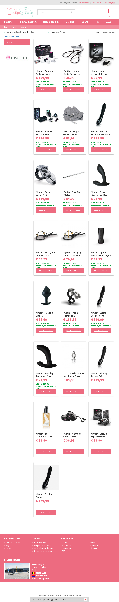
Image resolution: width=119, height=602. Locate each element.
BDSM (85, 21)
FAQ (63, 551)
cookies (63, 600)
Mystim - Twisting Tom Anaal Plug (44, 375)
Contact (65, 542)
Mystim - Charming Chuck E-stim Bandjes (72, 435)
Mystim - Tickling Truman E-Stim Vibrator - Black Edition (99, 375)
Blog (7, 545)
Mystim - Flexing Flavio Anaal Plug (99, 193)
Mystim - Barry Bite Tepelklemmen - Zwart (100, 435)
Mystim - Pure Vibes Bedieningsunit (45, 72)
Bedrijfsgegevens (12, 542)
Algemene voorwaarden (46, 595)
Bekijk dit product (46, 89)
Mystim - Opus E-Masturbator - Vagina (101, 254)
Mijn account (96, 3)
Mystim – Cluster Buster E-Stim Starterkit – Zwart (44, 133)
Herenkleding (51, 21)
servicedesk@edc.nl (41, 578)
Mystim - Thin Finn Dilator (72, 193)
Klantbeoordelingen (75, 595)
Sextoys (8, 21)
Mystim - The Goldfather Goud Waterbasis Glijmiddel (44, 435)
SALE (108, 21)
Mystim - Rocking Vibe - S (44, 314)
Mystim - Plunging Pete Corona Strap (72, 254)
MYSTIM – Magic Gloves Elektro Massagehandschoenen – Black (73, 133)
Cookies (93, 542)
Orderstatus (95, 545)
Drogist (70, 21)
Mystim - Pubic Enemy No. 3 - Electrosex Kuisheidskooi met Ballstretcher (72, 314)
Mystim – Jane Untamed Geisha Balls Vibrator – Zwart (99, 73)
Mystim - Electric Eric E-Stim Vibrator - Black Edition (101, 133)
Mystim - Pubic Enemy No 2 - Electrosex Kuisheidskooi (43, 193)
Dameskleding (28, 21)
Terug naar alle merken (11, 36)
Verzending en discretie (43, 548)
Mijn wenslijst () (109, 3)
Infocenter (66, 548)
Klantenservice (84, 3)
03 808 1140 (39, 573)
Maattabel (66, 545)
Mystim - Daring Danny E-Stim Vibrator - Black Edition (98, 314)
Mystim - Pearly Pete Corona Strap (46, 254)
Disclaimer (58, 595)
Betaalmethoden (41, 542)
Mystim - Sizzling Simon (44, 495)
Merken (8, 548)
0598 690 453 (39, 575)
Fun (97, 21)
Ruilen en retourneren (43, 551)
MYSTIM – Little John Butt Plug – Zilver (73, 375)
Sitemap (93, 548)
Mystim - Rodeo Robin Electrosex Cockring (71, 73)
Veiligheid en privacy (42, 545)
